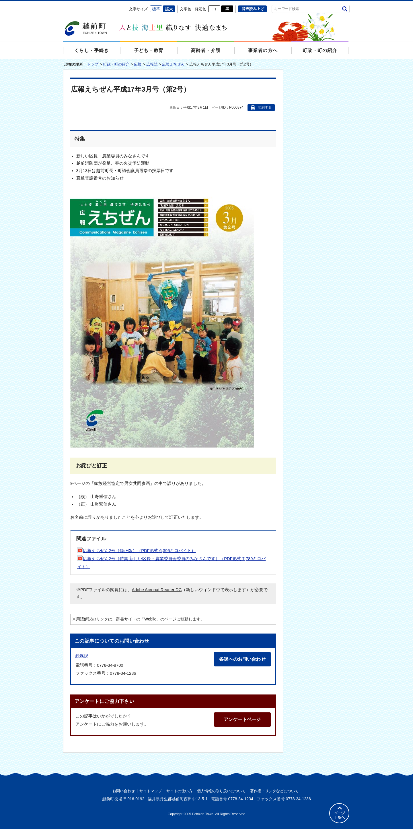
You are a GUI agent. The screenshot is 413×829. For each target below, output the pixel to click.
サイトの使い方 (179, 791)
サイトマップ (150, 791)
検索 (345, 9)
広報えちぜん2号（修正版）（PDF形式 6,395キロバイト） (136, 550)
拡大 (169, 9)
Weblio (150, 619)
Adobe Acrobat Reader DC (157, 589)
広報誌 (151, 64)
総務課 (81, 655)
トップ (92, 64)
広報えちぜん (173, 64)
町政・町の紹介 (116, 64)
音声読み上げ (253, 9)
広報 (137, 64)
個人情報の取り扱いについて (221, 791)
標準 (156, 9)
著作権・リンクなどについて (274, 791)
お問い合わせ (123, 791)
